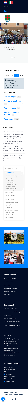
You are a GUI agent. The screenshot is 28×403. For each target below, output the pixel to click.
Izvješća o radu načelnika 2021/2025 (12, 206)
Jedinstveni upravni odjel (12, 210)
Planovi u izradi (10, 108)
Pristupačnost (8, 374)
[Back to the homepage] (7, 18)
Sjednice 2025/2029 (11, 184)
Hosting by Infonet (9, 376)
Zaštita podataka (9, 372)
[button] (23, 18)
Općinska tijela (10, 97)
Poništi (21, 75)
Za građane (8, 119)
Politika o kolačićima (9, 369)
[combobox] (14, 6)
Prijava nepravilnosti (9, 355)
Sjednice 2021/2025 (11, 186)
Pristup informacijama (10, 341)
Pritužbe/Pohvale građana (11, 343)
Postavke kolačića (9, 381)
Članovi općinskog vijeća (12, 177)
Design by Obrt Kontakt (10, 378)
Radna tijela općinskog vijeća (13, 178)
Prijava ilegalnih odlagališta (11, 352)
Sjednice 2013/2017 (11, 190)
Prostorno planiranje (12, 101)
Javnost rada (9, 180)
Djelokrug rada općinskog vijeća (14, 175)
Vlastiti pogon (8, 345)
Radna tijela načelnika (11, 204)
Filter (16, 75)
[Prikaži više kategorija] (22, 96)
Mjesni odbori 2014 (11, 197)
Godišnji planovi (10, 212)
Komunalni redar (8, 350)
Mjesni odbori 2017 (11, 195)
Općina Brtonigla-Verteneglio (12, 339)
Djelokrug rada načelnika (12, 202)
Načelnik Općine (9, 199)
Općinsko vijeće (9, 172)
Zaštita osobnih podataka (11, 348)
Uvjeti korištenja (8, 367)
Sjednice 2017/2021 (11, 188)
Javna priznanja (10, 182)
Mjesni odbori (9, 192)
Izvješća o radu (10, 214)
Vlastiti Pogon (9, 217)
